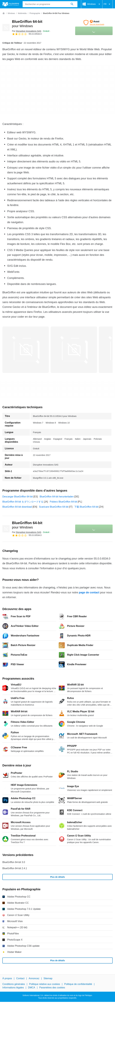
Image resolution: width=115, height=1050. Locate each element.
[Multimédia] (22, 13)
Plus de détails (57, 877)
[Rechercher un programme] (72, 4)
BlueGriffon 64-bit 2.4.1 (14, 868)
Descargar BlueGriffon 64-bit (17, 496)
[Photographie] (34, 13)
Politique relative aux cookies (44, 984)
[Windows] (11, 13)
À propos (7, 978)
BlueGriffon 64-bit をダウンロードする (22, 501)
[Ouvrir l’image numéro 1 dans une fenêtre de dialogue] (74, 349)
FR (107, 4)
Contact (20, 978)
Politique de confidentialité (78, 984)
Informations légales (13, 987)
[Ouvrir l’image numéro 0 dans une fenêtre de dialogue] (25, 349)
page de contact (89, 592)
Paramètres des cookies (52, 987)
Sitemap (48, 978)
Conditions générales (13, 984)
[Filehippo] (10, 4)
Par (26, 31)
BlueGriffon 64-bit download (17, 507)
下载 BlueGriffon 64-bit (86, 507)
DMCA (31, 987)
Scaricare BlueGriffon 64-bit (53, 507)
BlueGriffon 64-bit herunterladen (57, 496)
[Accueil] (3, 13)
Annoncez (34, 978)
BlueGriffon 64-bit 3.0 (13, 862)
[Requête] (50, 4)
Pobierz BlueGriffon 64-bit (63, 501)
